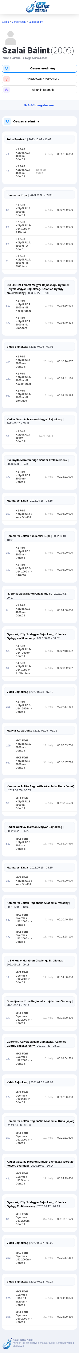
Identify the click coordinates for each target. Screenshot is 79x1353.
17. (8, 476)
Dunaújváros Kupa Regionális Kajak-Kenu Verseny (39, 1001)
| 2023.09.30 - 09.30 (40, 195)
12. (8, 569)
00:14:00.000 (65, 977)
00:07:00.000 (65, 154)
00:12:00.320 (65, 1017)
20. (8, 514)
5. (7, 610)
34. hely (48, 762)
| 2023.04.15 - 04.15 (40, 500)
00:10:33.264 (65, 1257)
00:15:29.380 (65, 1316)
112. (8, 378)
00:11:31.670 (65, 1219)
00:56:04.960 (65, 843)
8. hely (49, 1257)
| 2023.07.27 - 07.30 (37, 293)
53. (8, 651)
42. (8, 1018)
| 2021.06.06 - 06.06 (19, 1125)
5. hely (49, 244)
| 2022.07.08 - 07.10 (40, 691)
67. (8, 210)
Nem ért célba (41, 171)
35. (8, 1138)
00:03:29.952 (65, 668)
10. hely (48, 1017)
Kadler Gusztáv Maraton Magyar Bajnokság (34, 419)
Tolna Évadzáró (17, 139)
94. (8, 395)
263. (8, 1298)
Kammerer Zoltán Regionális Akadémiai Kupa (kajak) (40, 786)
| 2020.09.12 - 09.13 (47, 1206)
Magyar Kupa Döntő (19, 730)
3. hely (49, 476)
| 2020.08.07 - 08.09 (40, 1242)
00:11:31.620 (65, 1137)
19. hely (48, 1178)
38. (8, 436)
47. (8, 322)
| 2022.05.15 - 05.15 (40, 867)
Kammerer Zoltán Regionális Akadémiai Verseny (37, 902)
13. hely (48, 745)
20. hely (48, 361)
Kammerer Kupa (17, 195)
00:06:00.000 (65, 552)
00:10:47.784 (65, 762)
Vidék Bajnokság (17, 346)
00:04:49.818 (65, 322)
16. (8, 171)
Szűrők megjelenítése (41, 105)
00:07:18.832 (65, 650)
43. (8, 154)
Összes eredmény (26, 121)
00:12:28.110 (65, 936)
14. (8, 977)
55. (8, 762)
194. (8, 361)
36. (8, 552)
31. (8, 668)
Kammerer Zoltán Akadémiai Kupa (29, 536)
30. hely (48, 1316)
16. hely (48, 1058)
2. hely (49, 227)
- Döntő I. (25, 517)
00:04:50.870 (65, 1298)
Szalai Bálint (36, 21)
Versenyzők (19, 21)
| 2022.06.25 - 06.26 (44, 730)
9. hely (49, 305)
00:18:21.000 (65, 476)
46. (8, 1178)
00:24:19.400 (65, 1178)
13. (8, 1058)
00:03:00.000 (65, 1097)
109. (8, 745)
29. (8, 227)
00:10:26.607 (65, 361)
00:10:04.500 (65, 803)
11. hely (48, 936)
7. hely (49, 154)
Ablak (5, 21)
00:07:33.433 (65, 706)
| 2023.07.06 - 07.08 (40, 346)
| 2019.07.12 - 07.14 (40, 1281)
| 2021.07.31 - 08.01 (47, 1045)
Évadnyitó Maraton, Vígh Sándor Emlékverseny (37, 460)
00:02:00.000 (65, 227)
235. (8, 1317)
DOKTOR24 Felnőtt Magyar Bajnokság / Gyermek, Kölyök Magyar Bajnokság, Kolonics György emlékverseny (38, 289)
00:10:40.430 (65, 919)
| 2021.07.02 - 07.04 (40, 1082)
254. (8, 1097)
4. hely (49, 322)
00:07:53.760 (65, 745)
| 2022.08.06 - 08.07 (47, 638)
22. (8, 244)
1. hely (49, 261)
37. (8, 803)
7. (7, 261)
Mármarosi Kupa (17, 500)
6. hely (49, 395)
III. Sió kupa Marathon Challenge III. (29, 593)
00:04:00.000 (65, 610)
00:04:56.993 (65, 305)
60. (8, 305)
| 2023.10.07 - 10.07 (39, 139)
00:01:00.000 (65, 261)
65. (8, 919)
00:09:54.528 (65, 1058)
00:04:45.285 (65, 395)
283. (8, 1257)
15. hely (48, 843)
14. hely (48, 977)
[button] (39, 68)
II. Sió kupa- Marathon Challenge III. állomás (35, 960)
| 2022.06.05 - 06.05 (19, 790)
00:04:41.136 (65, 378)
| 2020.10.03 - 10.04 (41, 1165)
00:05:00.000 (65, 244)
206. (8, 706)
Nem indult (46, 436)
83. (8, 1219)
